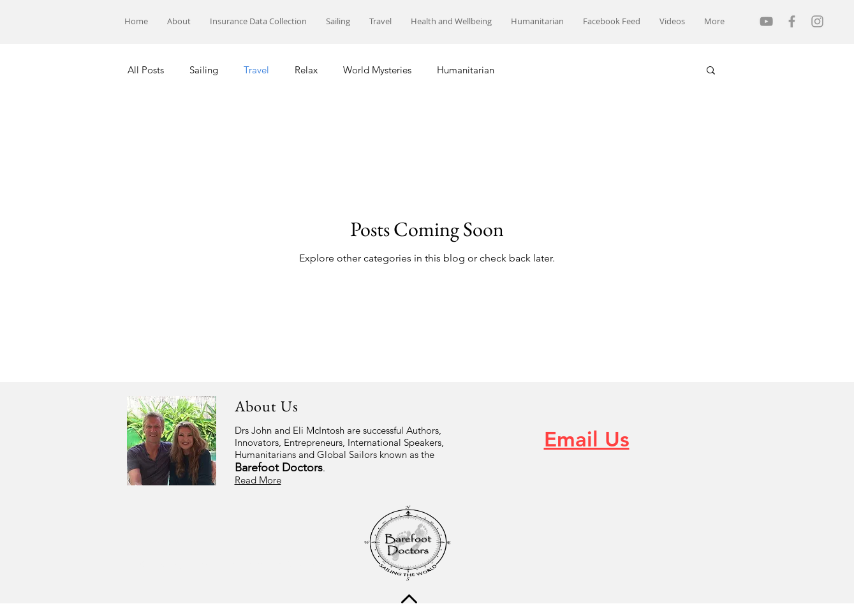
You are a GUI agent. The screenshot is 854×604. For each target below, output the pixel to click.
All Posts (146, 70)
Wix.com (304, 564)
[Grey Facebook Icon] (792, 21)
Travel (256, 70)
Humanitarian (465, 70)
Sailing (203, 70)
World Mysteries (377, 70)
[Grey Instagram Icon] (817, 21)
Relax (306, 70)
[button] (711, 71)
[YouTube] (766, 21)
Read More (258, 480)
